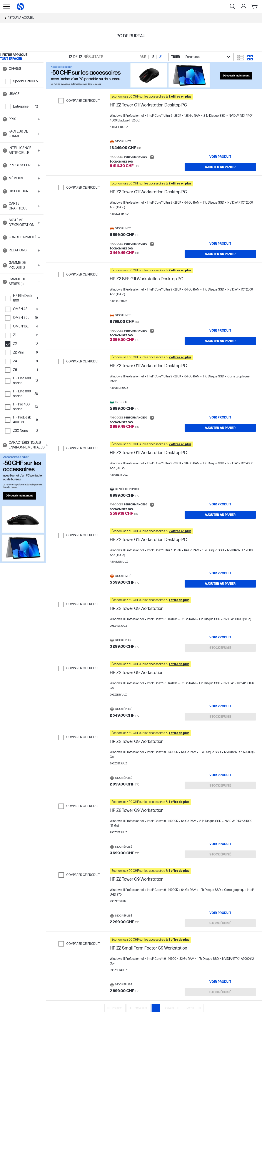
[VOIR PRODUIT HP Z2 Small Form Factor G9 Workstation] (220, 982)
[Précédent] (139, 1008)
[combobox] (201, 57)
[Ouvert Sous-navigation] (6, 6)
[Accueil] (20, 6)
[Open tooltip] (5, 69)
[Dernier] (193, 1008)
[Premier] (115, 1008)
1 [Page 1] (155, 1008)
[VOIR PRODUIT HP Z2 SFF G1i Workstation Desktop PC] (220, 330)
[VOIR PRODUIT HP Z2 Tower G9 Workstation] (220, 637)
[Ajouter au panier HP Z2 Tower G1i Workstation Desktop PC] (220, 167)
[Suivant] (171, 1008)
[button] (21, 68)
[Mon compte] (243, 6)
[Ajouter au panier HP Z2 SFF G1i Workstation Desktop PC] (220, 341)
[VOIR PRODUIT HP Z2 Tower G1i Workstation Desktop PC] (220, 157)
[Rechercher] (232, 6)
